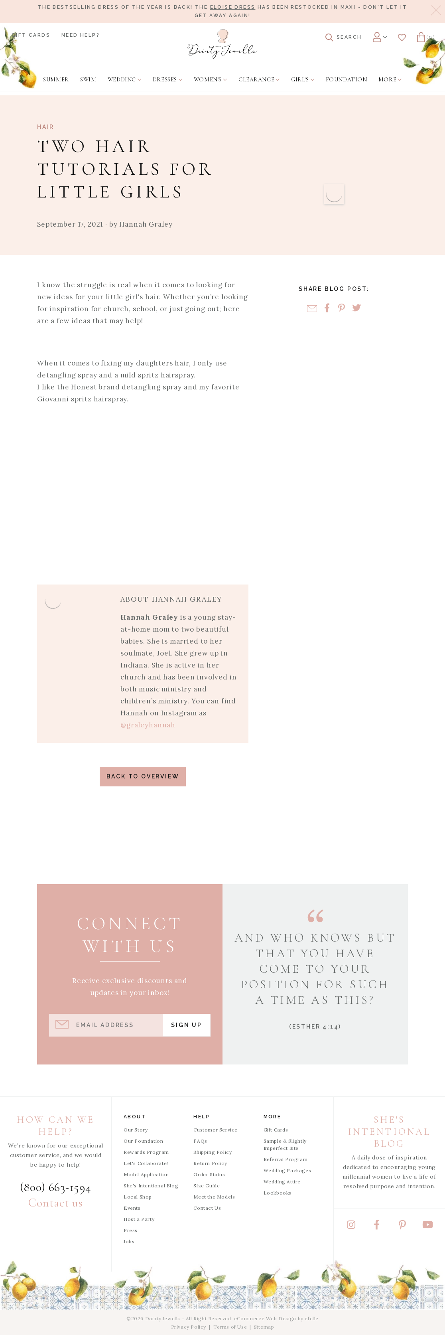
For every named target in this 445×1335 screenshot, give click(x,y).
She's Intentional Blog (151, 1186)
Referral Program (286, 1159)
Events (132, 1208)
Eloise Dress (233, 7)
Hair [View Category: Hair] (45, 127)
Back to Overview (142, 776)
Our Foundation (143, 1141)
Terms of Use (230, 1327)
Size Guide (206, 1186)
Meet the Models (214, 1197)
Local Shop (138, 1197)
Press (131, 1230)
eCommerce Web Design (265, 1318)
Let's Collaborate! (146, 1163)
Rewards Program (146, 1152)
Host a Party (139, 1219)
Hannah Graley (145, 224)
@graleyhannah (147, 725)
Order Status (209, 1174)
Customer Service (215, 1130)
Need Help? (80, 35)
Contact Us (207, 1208)
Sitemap (264, 1327)
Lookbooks (277, 1193)
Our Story (136, 1130)
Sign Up (186, 1025)
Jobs (129, 1241)
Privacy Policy (188, 1327)
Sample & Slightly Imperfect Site (285, 1144)
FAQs (200, 1141)
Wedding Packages (287, 1170)
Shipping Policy (212, 1152)
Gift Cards (31, 35)
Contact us (55, 1202)
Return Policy (210, 1163)
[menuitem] (56, 80)
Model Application (146, 1174)
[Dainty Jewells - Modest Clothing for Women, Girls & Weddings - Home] (222, 44)
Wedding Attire (282, 1182)
